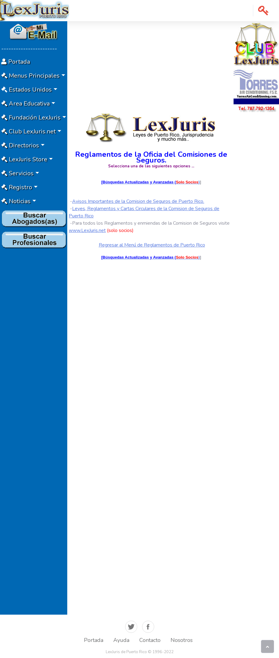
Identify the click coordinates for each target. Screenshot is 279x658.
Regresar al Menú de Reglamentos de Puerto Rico (152, 245)
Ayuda (121, 640)
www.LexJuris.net (87, 230)
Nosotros (182, 640)
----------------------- (29, 49)
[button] (263, 10)
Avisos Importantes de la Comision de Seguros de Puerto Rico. (138, 201)
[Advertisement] (33, 342)
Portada (93, 640)
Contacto (150, 640)
